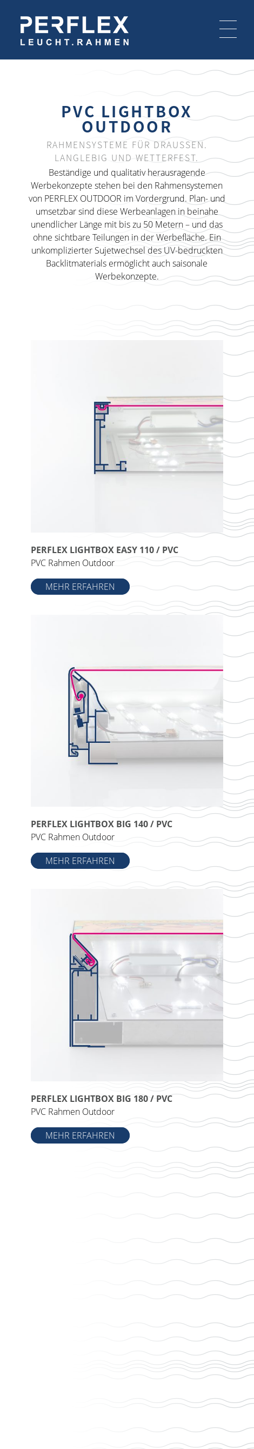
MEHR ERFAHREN (80, 587)
